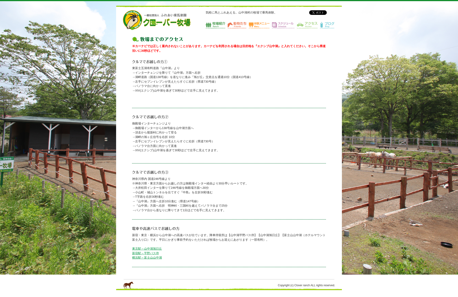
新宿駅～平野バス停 (145, 253)
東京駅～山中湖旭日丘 (147, 248)
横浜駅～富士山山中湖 (147, 257)
